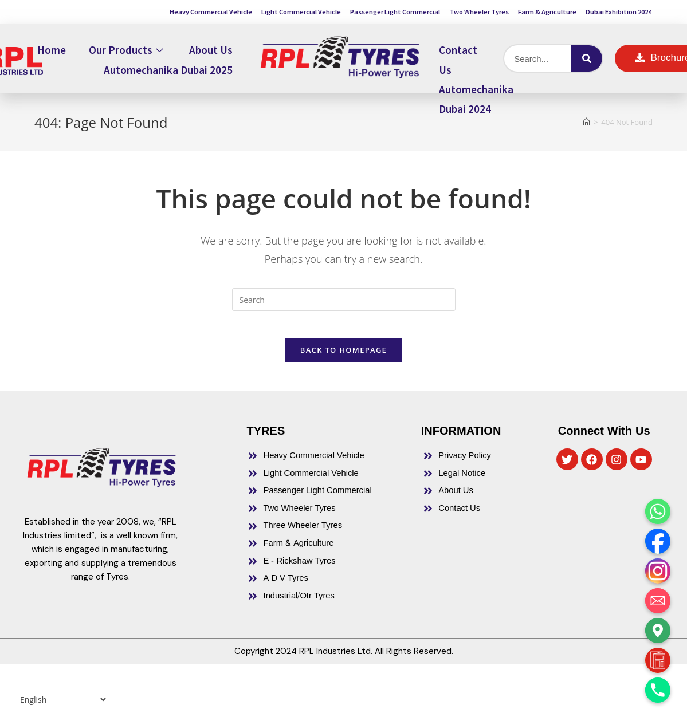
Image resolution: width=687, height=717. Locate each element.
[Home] (586, 142)
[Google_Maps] (657, 630)
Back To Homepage (343, 377)
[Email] (657, 600)
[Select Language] (58, 700)
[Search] (586, 79)
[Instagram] (657, 571)
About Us (211, 70)
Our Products (127, 70)
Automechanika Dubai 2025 (168, 90)
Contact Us (458, 80)
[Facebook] (657, 541)
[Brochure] (657, 660)
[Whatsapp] (657, 511)
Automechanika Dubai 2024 (476, 119)
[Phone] (657, 690)
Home (51, 70)
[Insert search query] (344, 320)
